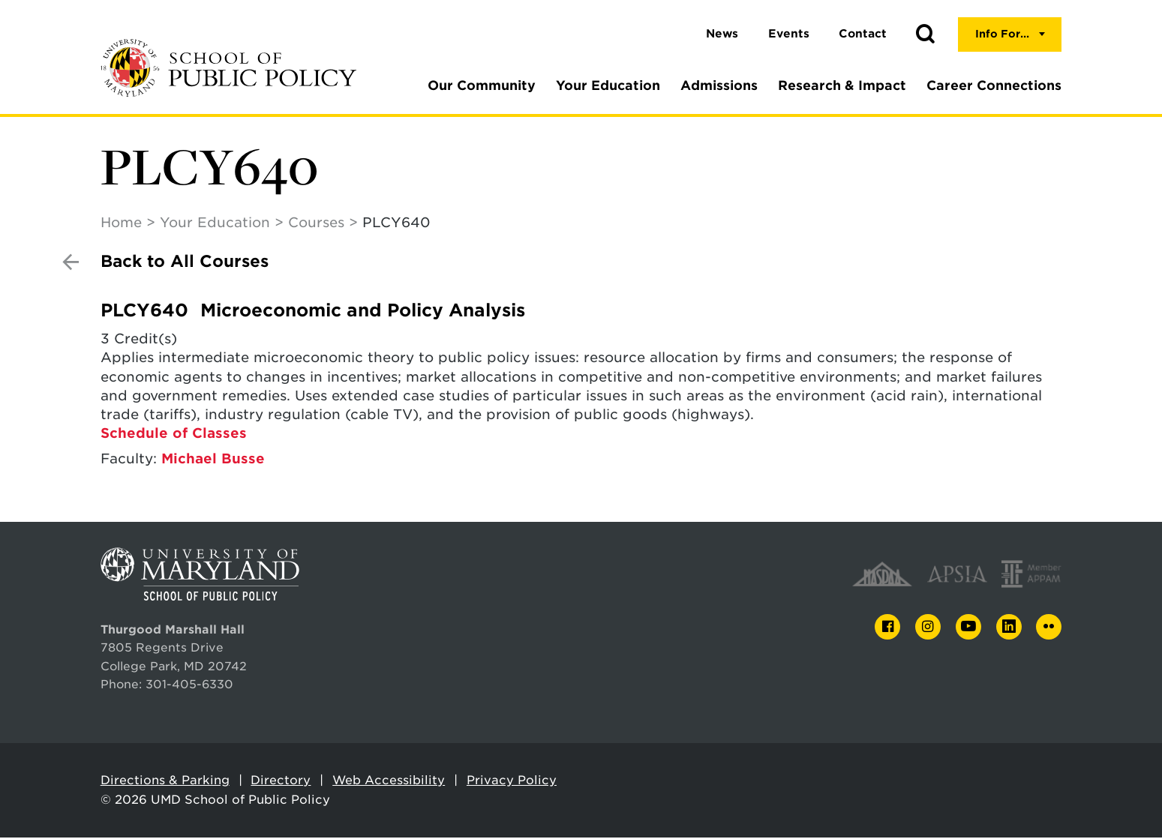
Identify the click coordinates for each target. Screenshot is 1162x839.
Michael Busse (213, 460)
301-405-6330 (189, 686)
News (722, 33)
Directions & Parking (165, 782)
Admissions (719, 85)
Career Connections (993, 85)
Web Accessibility (388, 782)
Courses (316, 224)
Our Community (482, 85)
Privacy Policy (512, 782)
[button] (924, 34)
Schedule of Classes (174, 434)
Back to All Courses (185, 262)
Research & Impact (842, 85)
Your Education (608, 85)
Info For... (1002, 34)
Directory (281, 782)
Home (121, 224)
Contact (863, 33)
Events (788, 33)
